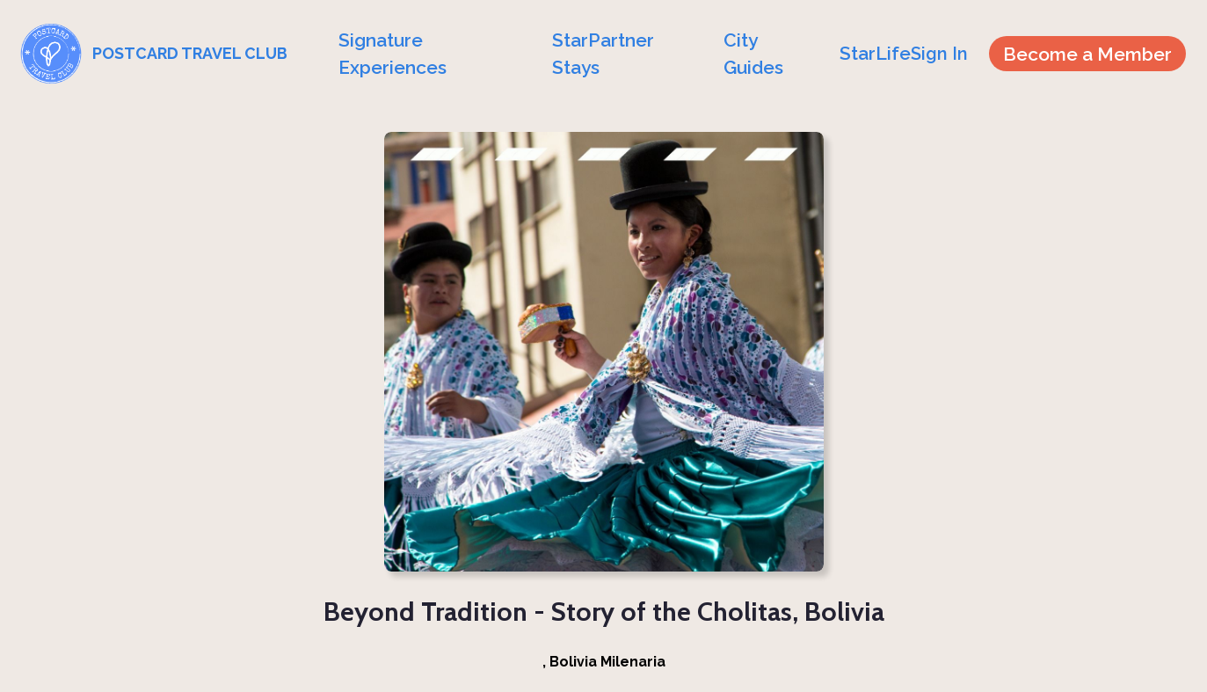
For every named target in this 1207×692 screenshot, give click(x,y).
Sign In (939, 53)
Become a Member (1087, 54)
